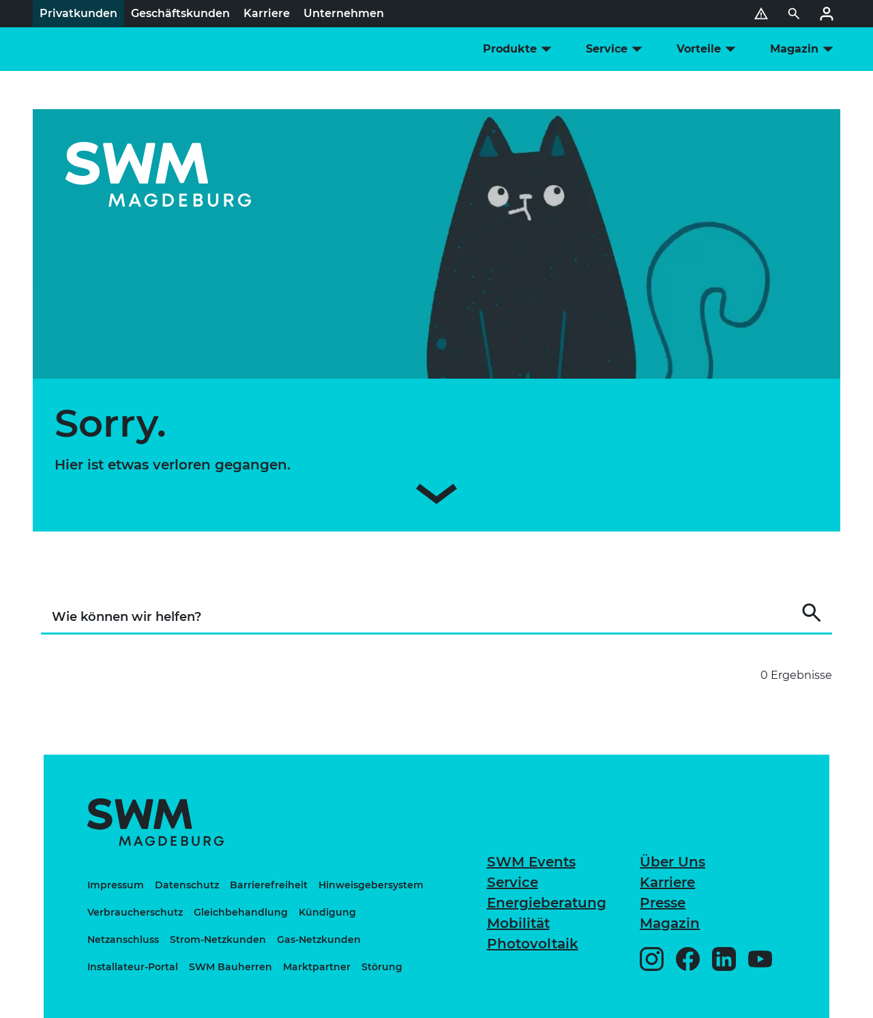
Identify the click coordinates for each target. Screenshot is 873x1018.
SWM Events (531, 862)
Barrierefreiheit (269, 885)
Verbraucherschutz (135, 912)
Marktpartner (317, 967)
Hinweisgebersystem (371, 885)
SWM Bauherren (230, 967)
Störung (381, 967)
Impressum (115, 885)
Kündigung (327, 912)
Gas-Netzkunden (319, 939)
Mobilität (518, 923)
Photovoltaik (532, 943)
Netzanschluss (123, 939)
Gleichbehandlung (241, 912)
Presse (662, 903)
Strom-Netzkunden (218, 939)
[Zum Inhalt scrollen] (436, 497)
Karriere (667, 882)
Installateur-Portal (132, 967)
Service (512, 882)
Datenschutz (187, 885)
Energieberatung (546, 903)
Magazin (670, 923)
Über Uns (672, 862)
